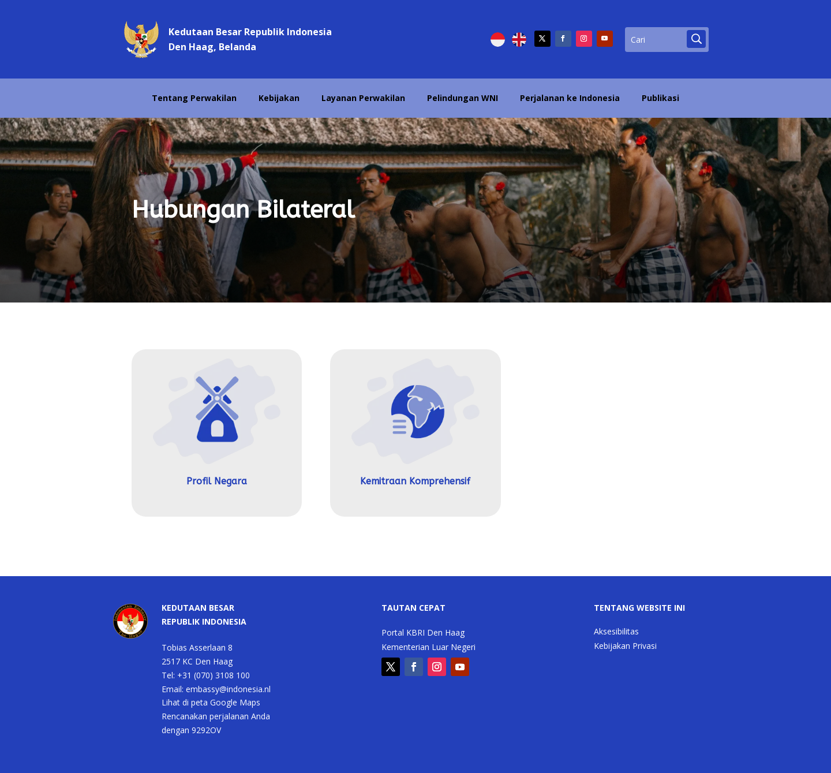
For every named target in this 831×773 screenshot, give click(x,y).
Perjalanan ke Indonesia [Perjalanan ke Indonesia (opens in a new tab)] (570, 97)
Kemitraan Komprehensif (415, 481)
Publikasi (660, 97)
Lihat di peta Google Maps (211, 702)
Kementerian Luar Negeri (428, 647)
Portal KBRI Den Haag (423, 633)
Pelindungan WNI (462, 97)
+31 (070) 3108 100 (213, 675)
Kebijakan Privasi (625, 646)
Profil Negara (216, 481)
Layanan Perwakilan (363, 97)
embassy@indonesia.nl (228, 689)
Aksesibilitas (616, 632)
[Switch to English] (519, 39)
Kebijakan (279, 97)
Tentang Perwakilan (194, 97)
